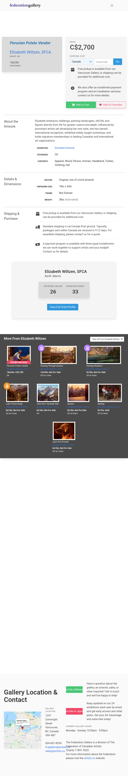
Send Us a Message (74, 689)
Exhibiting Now (19, 362)
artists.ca (89, 758)
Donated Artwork (65, 147)
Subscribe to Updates (74, 711)
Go (117, 61)
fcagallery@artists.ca (57, 747)
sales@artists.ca (55, 751)
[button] (112, 5)
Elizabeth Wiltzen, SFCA (30, 52)
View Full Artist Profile (62, 307)
